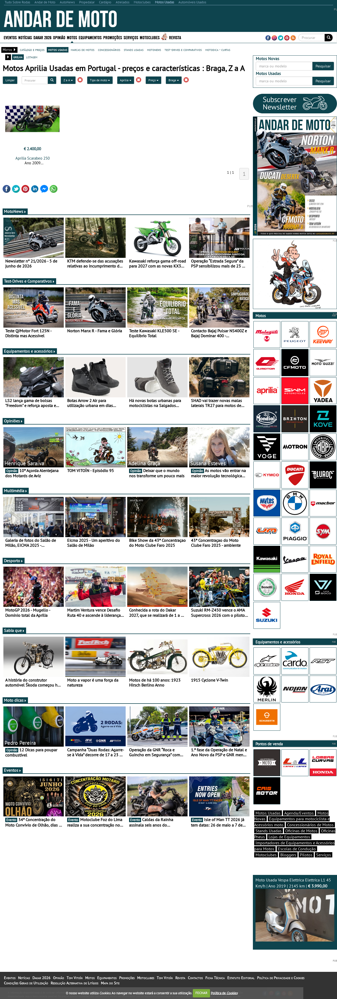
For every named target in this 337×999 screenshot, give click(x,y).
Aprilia (125, 80)
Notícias (25, 37)
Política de (224, 993)
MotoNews (15, 211)
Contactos (195, 977)
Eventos (10, 37)
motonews (154, 49)
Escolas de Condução (297, 848)
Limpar (10, 80)
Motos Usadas (268, 813)
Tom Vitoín (75, 977)
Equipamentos (90, 37)
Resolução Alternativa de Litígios (74, 983)
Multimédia (15, 490)
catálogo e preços (32, 49)
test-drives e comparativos (183, 49)
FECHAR (201, 993)
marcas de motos (82, 49)
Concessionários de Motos (310, 824)
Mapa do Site (110, 983)
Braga (173, 80)
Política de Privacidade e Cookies (280, 977)
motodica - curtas (217, 49)
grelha (17, 57)
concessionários (109, 49)
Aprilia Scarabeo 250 (32, 158)
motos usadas (57, 49)
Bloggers (288, 854)
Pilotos (306, 854)
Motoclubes (150, 37)
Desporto (13, 560)
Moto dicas (15, 700)
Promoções (112, 37)
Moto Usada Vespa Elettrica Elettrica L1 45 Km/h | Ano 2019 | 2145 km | (295, 909)
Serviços (131, 37)
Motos (72, 37)
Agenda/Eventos (299, 813)
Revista (175, 37)
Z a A (68, 80)
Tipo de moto (100, 80)
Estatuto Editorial (240, 977)
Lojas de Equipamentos (289, 836)
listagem (31, 57)
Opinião (59, 37)
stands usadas (133, 49)
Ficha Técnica (215, 977)
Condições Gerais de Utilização (26, 983)
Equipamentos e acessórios (30, 351)
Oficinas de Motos (301, 830)
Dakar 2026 (42, 37)
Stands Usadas (268, 830)
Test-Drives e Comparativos (29, 281)
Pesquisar (323, 66)
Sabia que (14, 630)
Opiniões (13, 420)
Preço (153, 80)
